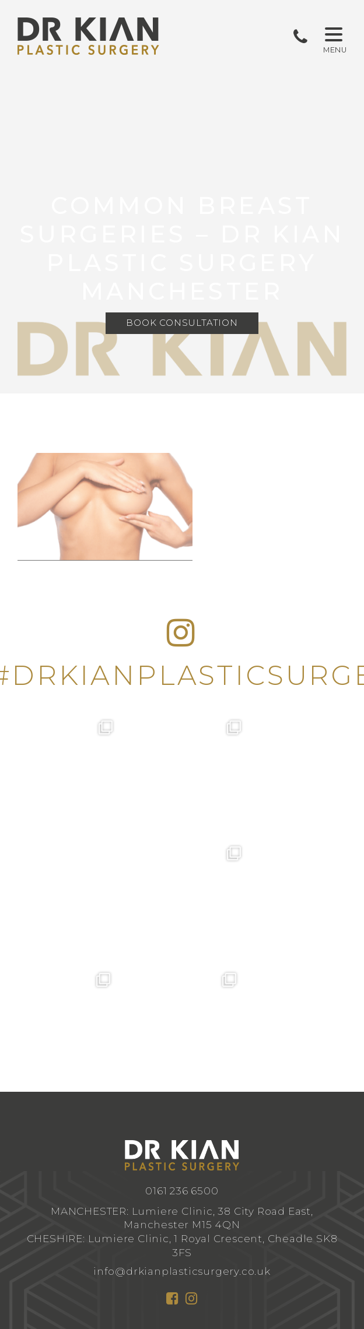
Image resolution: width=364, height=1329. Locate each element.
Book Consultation (182, 323)
